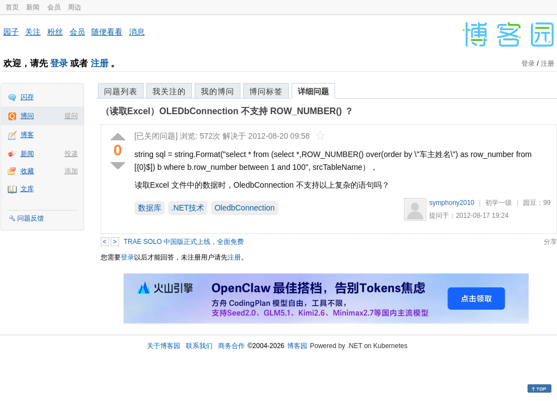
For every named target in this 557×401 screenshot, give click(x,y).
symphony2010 (451, 203)
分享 (550, 242)
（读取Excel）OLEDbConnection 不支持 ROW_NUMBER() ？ (227, 111)
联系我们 (199, 346)
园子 (11, 31)
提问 (71, 116)
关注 (33, 31)
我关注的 (169, 91)
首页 (12, 7)
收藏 (27, 171)
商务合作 (231, 346)
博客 (27, 135)
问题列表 (120, 91)
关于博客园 (163, 346)
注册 (100, 63)
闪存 (27, 97)
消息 (137, 31)
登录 (59, 63)
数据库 (149, 207)
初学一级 (498, 203)
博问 (27, 116)
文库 (27, 189)
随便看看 (106, 31)
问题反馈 (30, 218)
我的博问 (217, 91)
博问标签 (266, 91)
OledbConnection (244, 207)
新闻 (33, 7)
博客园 (297, 346)
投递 (71, 154)
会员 (54, 7)
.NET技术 (188, 207)
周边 (74, 7)
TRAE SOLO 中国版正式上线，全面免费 (184, 242)
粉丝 (55, 31)
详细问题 (313, 91)
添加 (71, 171)
